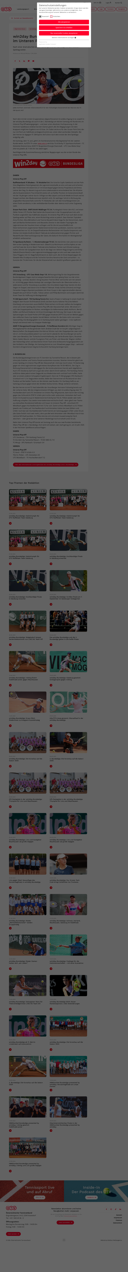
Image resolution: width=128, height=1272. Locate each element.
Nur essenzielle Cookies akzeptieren (64, 33)
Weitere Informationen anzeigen (64, 37)
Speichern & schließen (64, 27)
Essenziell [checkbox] (45, 16)
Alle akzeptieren (64, 22)
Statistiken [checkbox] (56, 16)
